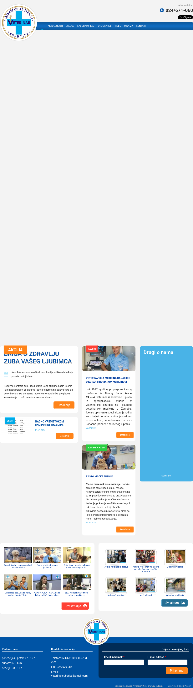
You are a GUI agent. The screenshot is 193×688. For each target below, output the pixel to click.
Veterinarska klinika (175, 595)
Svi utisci (166, 475)
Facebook (152, 26)
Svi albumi (172, 603)
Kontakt (141, 26)
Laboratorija (85, 26)
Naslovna (42, 26)
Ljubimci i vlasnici (175, 567)
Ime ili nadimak (114, 657)
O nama (128, 26)
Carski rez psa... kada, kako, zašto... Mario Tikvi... (18, 594)
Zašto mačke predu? (99, 476)
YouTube (158, 26)
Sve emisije (73, 606)
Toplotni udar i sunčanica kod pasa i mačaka (18, 566)
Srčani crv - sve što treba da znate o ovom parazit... (76, 566)
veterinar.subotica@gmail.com (69, 675)
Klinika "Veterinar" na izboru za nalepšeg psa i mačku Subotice (146, 569)
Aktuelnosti (55, 26)
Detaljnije (64, 405)
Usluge (70, 26)
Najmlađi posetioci (116, 595)
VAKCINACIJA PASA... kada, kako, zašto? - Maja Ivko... (47, 594)
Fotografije (104, 26)
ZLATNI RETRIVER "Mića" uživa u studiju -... (76, 594)
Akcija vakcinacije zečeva (116, 567)
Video (117, 26)
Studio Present (185, 686)
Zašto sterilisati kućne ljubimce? (47, 566)
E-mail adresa (157, 657)
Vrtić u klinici (146, 595)
